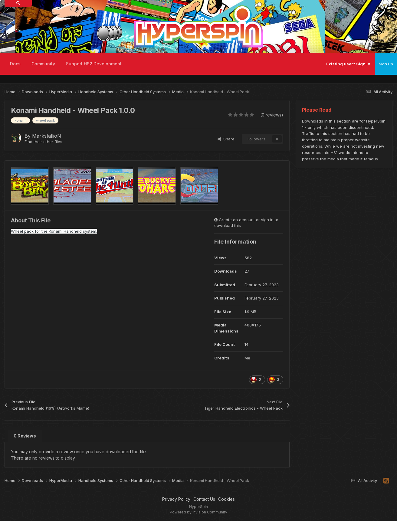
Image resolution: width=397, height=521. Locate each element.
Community (43, 63)
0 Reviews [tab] (25, 435)
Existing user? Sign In (348, 63)
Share (226, 138)
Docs (15, 63)
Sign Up (386, 63)
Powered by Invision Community (198, 512)
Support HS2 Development (94, 63)
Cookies (226, 499)
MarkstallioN (46, 136)
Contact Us (204, 499)
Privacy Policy (176, 499)
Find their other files (43, 141)
